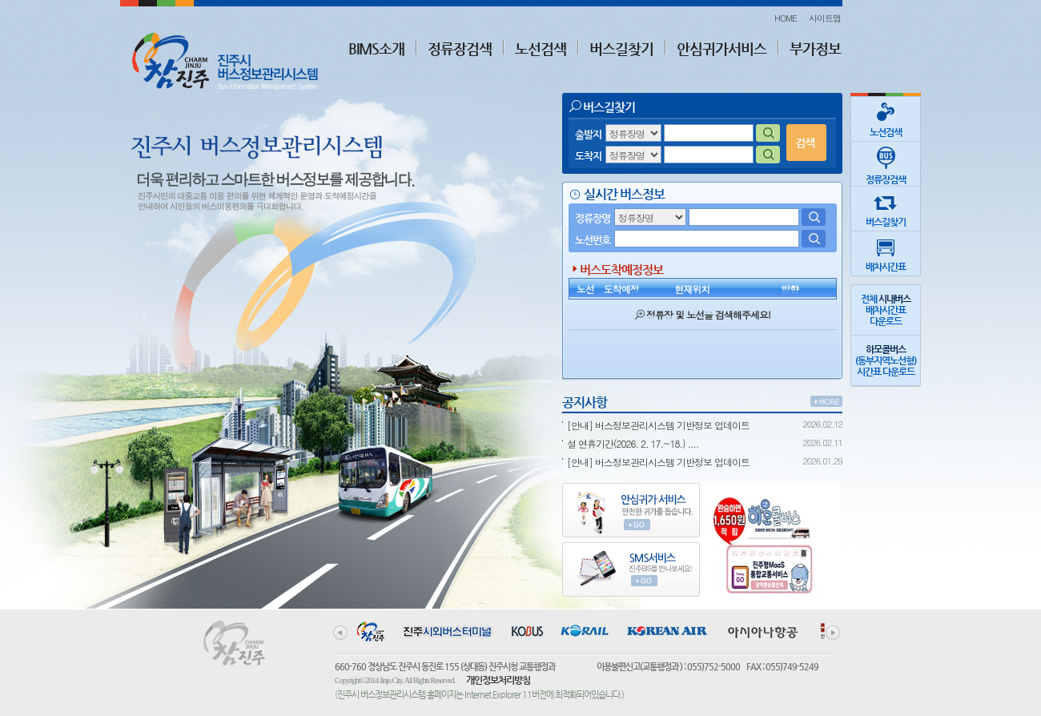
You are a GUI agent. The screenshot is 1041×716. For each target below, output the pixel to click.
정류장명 (592, 218)
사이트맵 (825, 18)
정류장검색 (460, 48)
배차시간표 (886, 251)
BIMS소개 (376, 48)
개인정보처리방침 (498, 680)
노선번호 (592, 240)
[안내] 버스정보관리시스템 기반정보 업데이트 (658, 425)
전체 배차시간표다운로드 (885, 310)
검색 (804, 142)
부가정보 (815, 48)
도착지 (588, 156)
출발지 (588, 134)
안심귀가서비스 (721, 48)
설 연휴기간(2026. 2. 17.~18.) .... (633, 443)
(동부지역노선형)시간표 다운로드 (885, 360)
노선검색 (540, 48)
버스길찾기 (621, 48)
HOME (785, 18)
